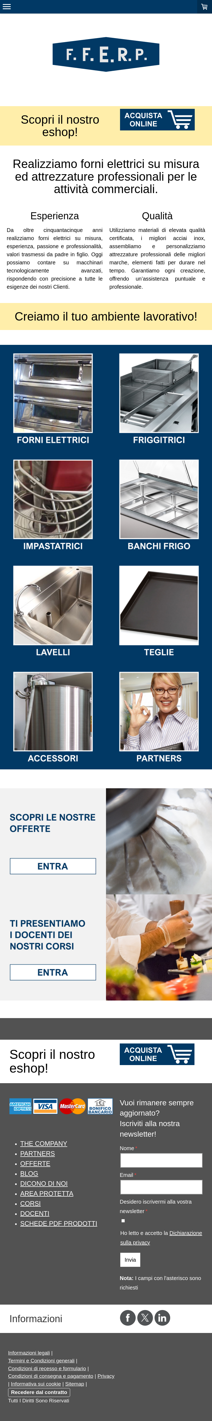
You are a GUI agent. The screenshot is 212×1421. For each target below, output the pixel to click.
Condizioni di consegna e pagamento (50, 1376)
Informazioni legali (29, 1353)
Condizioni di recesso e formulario (47, 1368)
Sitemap (74, 1384)
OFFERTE (35, 1163)
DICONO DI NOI (44, 1183)
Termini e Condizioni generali (41, 1360)
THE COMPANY (43, 1143)
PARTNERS (37, 1153)
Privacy (105, 1376)
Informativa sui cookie (36, 1384)
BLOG (29, 1173)
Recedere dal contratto (39, 1392)
